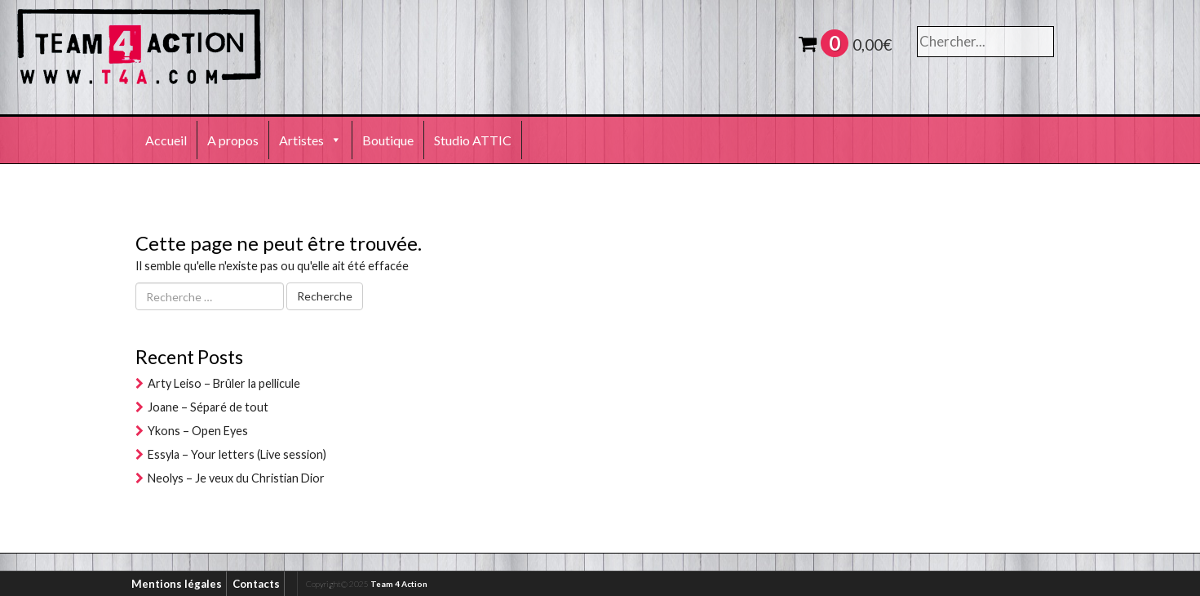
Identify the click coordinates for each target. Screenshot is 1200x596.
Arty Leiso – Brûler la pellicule (224, 383)
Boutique (388, 140)
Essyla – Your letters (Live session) (237, 454)
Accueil (166, 140)
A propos (233, 140)
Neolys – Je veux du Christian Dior (236, 478)
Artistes (310, 140)
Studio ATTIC (472, 140)
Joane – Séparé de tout (208, 407)
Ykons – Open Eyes (198, 431)
